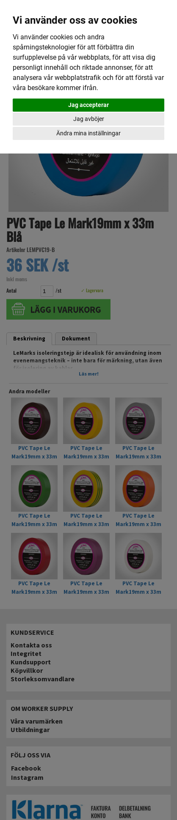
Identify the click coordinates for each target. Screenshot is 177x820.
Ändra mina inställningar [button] (88, 133)
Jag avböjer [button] (88, 118)
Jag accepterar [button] (88, 104)
